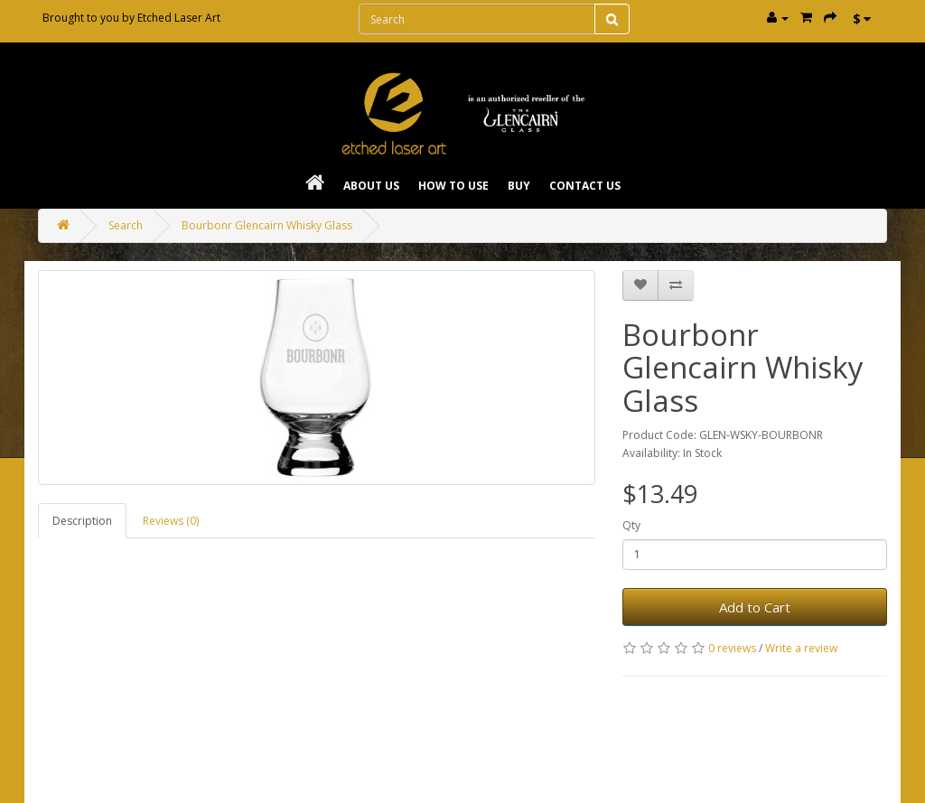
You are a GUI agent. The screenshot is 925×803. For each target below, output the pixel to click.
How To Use (453, 185)
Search (125, 225)
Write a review (801, 648)
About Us (371, 185)
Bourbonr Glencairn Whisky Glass (267, 225)
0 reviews (732, 648)
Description (82, 520)
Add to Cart (754, 607)
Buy (519, 185)
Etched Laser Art (178, 17)
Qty (631, 525)
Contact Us (585, 185)
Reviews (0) (171, 520)
